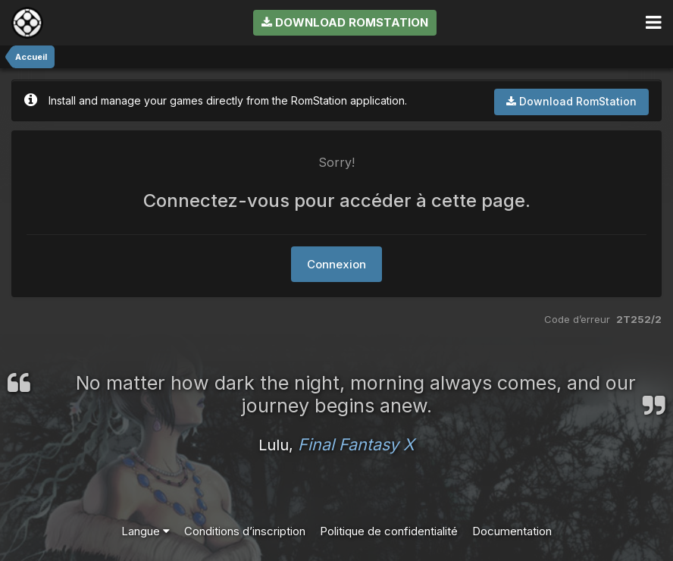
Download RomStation (344, 22)
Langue (145, 531)
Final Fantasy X (356, 444)
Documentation (512, 531)
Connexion (336, 264)
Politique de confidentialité (389, 531)
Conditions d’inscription (244, 531)
